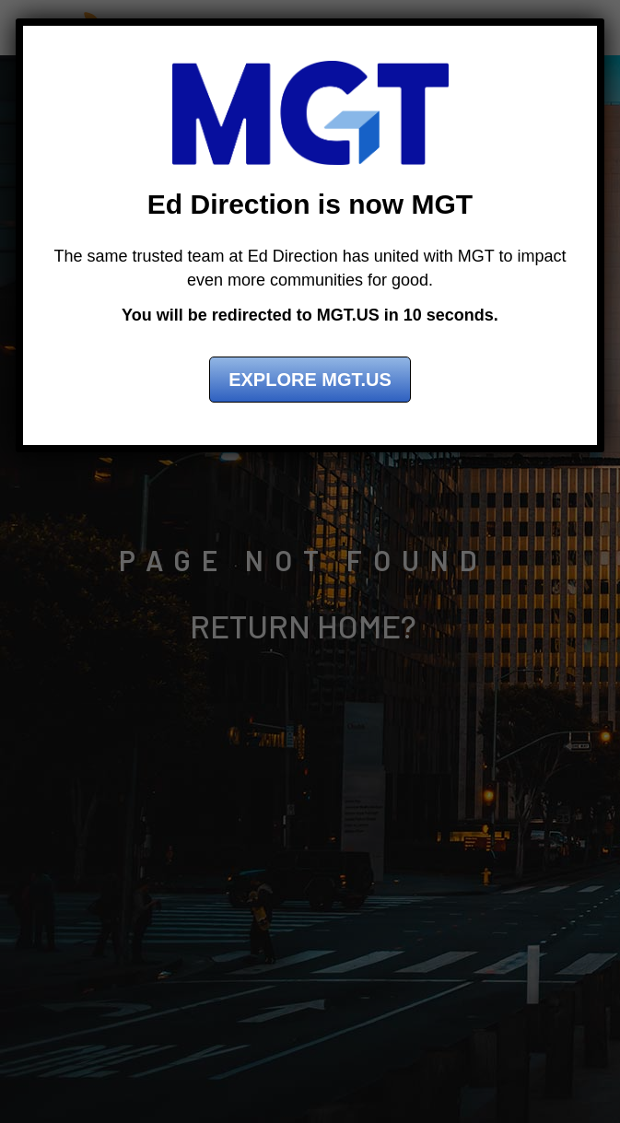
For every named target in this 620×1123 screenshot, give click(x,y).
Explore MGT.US (310, 379)
